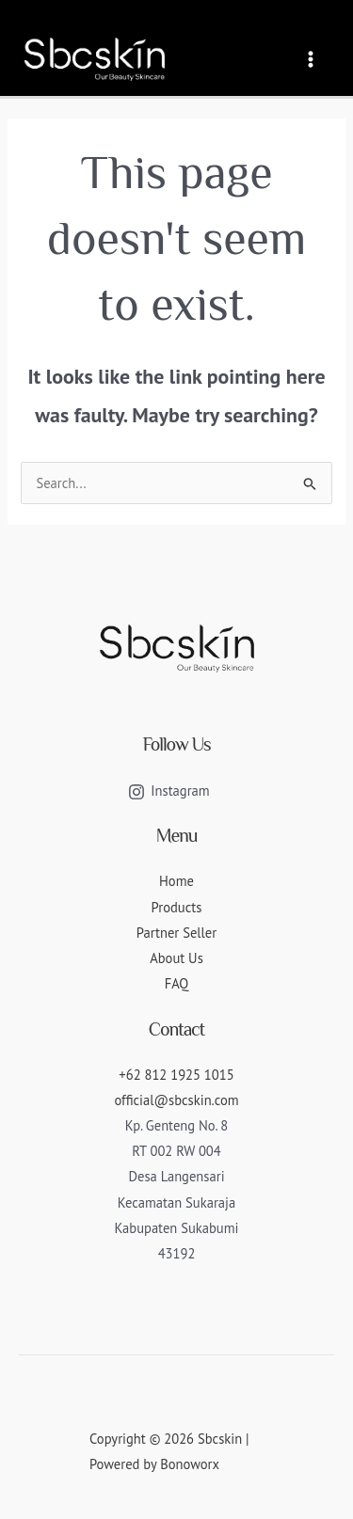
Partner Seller (176, 932)
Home (176, 881)
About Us (176, 958)
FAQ (177, 983)
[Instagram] (168, 791)
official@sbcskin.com (176, 1100)
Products (177, 907)
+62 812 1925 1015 (176, 1075)
